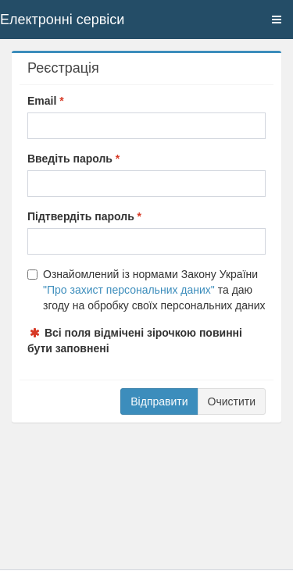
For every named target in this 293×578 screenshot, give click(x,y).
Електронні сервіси (62, 19)
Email (41, 101)
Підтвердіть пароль (80, 216)
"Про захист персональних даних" (129, 290)
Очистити (231, 401)
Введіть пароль (70, 158)
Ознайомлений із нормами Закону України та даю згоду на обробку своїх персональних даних (146, 290)
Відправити (159, 401)
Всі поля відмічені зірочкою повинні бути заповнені (134, 340)
